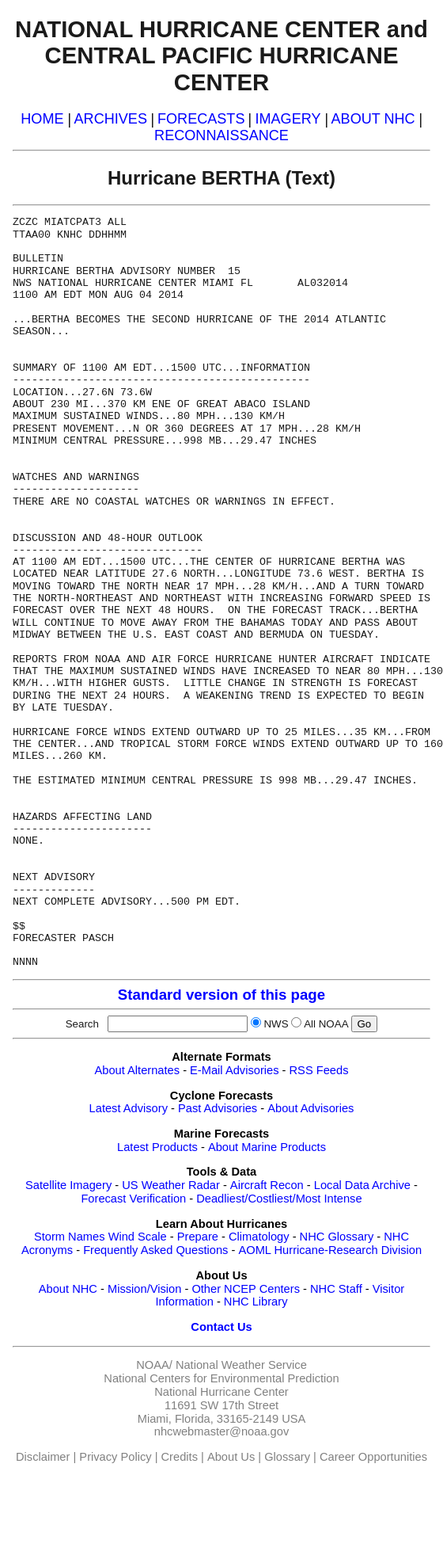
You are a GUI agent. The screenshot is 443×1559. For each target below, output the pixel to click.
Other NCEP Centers (245, 1289)
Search (85, 1024)
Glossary (287, 1456)
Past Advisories (217, 1108)
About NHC (68, 1289)
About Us (231, 1456)
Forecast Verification (133, 1198)
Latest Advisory (128, 1108)
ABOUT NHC (373, 119)
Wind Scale (137, 1236)
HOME (42, 119)
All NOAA (326, 1024)
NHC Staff (336, 1289)
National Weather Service (241, 1365)
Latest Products (157, 1147)
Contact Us (221, 1327)
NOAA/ (154, 1365)
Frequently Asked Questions (155, 1250)
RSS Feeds (319, 1070)
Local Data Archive (362, 1185)
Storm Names (69, 1236)
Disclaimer (43, 1456)
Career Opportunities (373, 1456)
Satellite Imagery (68, 1185)
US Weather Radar (171, 1185)
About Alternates (137, 1070)
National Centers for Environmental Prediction (221, 1378)
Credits (179, 1456)
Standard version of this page (221, 994)
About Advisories (310, 1108)
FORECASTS (201, 119)
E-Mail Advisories (234, 1070)
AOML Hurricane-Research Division (330, 1250)
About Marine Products (267, 1147)
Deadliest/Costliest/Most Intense (279, 1198)
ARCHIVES (110, 119)
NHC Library (256, 1301)
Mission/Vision (144, 1289)
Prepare (197, 1236)
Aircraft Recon (267, 1185)
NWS (275, 1024)
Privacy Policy (115, 1456)
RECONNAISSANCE (221, 135)
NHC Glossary (337, 1236)
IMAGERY (287, 119)
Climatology (259, 1236)
